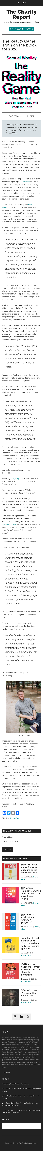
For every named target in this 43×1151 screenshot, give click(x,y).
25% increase (25, 182)
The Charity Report (21, 14)
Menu (23, 3)
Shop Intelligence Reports (21, 29)
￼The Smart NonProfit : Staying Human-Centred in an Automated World (31, 893)
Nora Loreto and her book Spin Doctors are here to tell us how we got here (30, 943)
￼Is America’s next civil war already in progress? (28, 918)
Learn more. (6, 1072)
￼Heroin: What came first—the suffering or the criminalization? (29, 868)
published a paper (9, 524)
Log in (35, 1143)
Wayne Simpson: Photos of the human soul (29, 993)
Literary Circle (15, 818)
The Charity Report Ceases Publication (15, 1084)
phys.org (16, 479)
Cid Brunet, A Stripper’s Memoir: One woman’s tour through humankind (30, 969)
